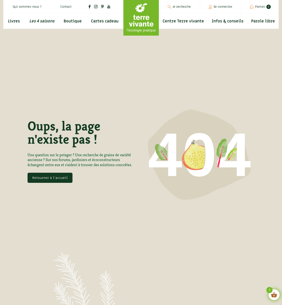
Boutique (73, 21)
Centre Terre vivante (183, 21)
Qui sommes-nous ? (27, 7)
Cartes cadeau (105, 21)
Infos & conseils (227, 21)
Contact (66, 7)
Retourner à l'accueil (50, 178)
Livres (14, 21)
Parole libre (263, 21)
